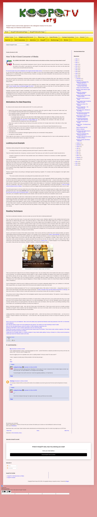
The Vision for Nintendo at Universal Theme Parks (81, 85)
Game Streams (53, 37)
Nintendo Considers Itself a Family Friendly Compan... (83, 96)
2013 (76, 165)
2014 (76, 163)
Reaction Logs (55, 40)
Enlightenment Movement (26, 37)
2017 (76, 75)
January (78, 159)
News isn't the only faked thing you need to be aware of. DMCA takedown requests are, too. (26, 326)
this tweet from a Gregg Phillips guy (28, 119)
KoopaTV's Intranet (11, 477)
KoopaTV (43, 40)
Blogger (67, 481)
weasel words (44, 240)
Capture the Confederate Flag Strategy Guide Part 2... (82, 134)
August (78, 146)
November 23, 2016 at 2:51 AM (21, 381)
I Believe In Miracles (80, 129)
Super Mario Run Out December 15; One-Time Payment (82, 113)
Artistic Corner (9, 37)
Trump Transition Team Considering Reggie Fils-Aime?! (21, 86)
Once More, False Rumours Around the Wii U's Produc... (83, 137)
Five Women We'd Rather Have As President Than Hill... (83, 131)
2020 (76, 69)
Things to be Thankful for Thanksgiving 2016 (81, 93)
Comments (10, 468)
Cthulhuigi (12, 381)
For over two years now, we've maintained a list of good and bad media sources (24, 70)
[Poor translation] (8, 491)
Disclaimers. (14, 425)
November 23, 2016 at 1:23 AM (18, 348)
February (78, 157)
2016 (76, 77)
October (78, 143)
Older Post (67, 430)
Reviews (66, 40)
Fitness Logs (41, 37)
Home (6, 32)
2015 (76, 161)
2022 (76, 66)
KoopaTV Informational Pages (19, 32)
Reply (11, 361)
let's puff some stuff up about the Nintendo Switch (17, 192)
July (77, 148)
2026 (76, 59)
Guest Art (7, 40)
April (77, 153)
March (77, 155)
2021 (76, 68)
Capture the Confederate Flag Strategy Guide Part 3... (82, 82)
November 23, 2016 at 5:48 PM (30, 390)
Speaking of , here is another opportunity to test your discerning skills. (24, 327)
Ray (11, 348)
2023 (76, 64)
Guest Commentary (19, 40)
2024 (76, 62)
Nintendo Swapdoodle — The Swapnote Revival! (82, 107)
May (77, 152)
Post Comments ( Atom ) (17, 432)
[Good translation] (3, 491)
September (78, 144)
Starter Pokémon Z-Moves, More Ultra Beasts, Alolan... (83, 116)
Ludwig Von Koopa (18, 367)
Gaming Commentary (68, 37)
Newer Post (9, 430)
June (77, 150)
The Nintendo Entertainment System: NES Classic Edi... (82, 119)
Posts (8, 465)
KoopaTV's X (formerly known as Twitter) (15, 476)
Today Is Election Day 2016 (81, 127)
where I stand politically (54, 234)
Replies (12, 364)
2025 (76, 60)
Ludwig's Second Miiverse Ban (82, 87)
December (78, 78)
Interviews (33, 40)
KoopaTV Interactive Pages (37, 32)
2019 (76, 71)
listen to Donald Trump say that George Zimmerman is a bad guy (52, 289)
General (82, 37)
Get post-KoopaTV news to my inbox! (48, 454)
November (78, 80)
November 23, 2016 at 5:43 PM (30, 367)
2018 (76, 73)
